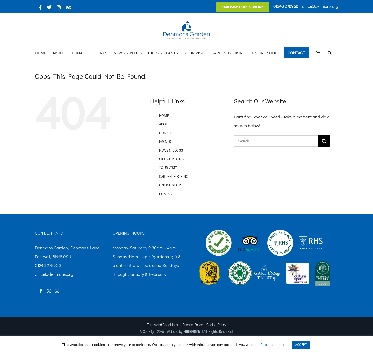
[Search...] (276, 141)
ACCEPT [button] (301, 344)
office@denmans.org (320, 6)
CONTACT (166, 193)
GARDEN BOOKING (173, 176)
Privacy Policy (193, 324)
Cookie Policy (216, 324)
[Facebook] (41, 291)
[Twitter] (49, 291)
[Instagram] (57, 291)
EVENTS (165, 141)
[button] (330, 52)
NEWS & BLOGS (171, 150)
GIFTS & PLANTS (171, 159)
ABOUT (164, 124)
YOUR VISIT (168, 167)
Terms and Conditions (162, 324)
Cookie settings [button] (272, 344)
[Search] (324, 141)
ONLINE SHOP (170, 184)
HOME (164, 115)
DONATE (165, 132)
